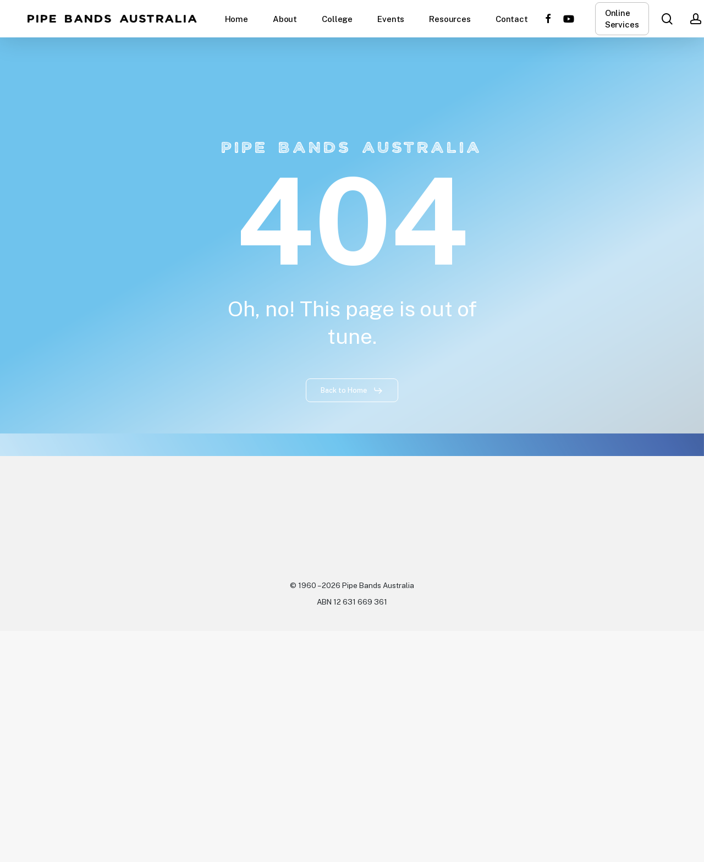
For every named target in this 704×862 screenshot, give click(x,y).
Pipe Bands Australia (113, 18)
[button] (352, 390)
